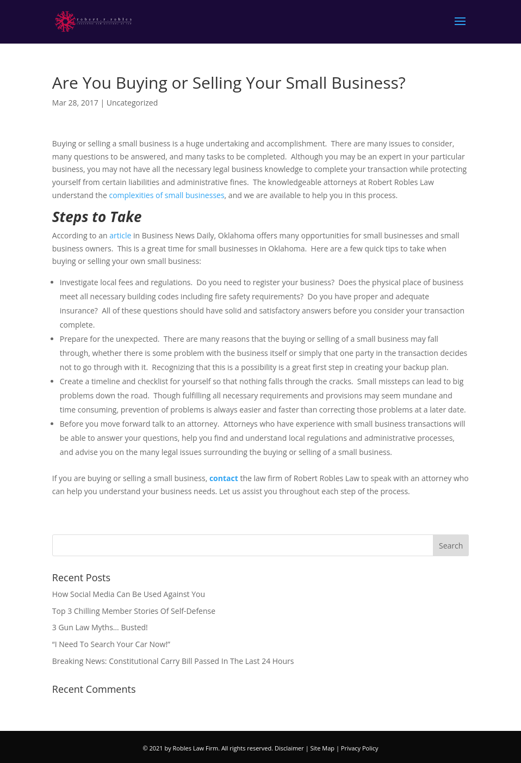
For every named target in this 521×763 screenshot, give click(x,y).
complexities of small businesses (166, 195)
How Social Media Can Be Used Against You (128, 594)
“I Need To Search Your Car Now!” (111, 644)
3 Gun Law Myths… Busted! (100, 627)
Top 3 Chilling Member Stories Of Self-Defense (133, 611)
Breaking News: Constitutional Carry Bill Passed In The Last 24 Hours (173, 661)
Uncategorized (132, 102)
